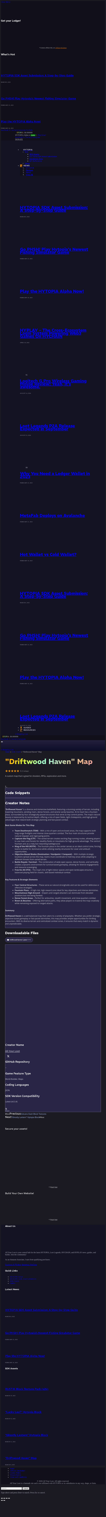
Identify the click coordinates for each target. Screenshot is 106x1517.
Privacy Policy (15, 1475)
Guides (12, 1283)
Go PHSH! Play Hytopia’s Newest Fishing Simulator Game (38, 98)
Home (7, 752)
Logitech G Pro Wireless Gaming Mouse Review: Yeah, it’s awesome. (53, 384)
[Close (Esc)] (9, 1498)
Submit (25, 1488)
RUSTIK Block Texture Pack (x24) (26, 1389)
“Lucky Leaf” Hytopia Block (23, 1412)
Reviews (29, 170)
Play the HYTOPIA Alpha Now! (21, 121)
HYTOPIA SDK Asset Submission (43, 156)
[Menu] (2, 741)
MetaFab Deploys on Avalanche (52, 515)
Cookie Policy (15, 1473)
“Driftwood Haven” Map (21, 1458)
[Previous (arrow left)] (2, 1500)
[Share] (7, 1498)
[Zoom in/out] (2, 1498)
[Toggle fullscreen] (4, 1498)
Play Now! (42, 135)
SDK (26, 152)
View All (29, 174)
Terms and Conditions (18, 1477)
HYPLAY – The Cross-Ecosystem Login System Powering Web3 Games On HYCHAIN (53, 333)
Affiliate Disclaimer (61, 48)
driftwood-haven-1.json (19, 940)
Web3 (28, 172)
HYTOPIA (30, 168)
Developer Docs (36, 159)
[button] (53, 787)
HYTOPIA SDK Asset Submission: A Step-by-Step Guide (37, 75)
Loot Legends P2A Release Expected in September (47, 427)
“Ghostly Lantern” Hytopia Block (26, 1435)
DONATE (19, 139)
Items (27, 163)
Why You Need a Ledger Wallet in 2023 (55, 475)
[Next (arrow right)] (4, 1500)
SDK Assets (34, 154)
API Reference (35, 161)
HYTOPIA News (16, 1277)
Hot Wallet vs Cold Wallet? (48, 554)
